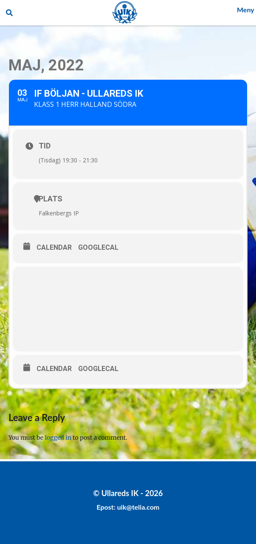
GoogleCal (98, 247)
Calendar (54, 247)
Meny (245, 10)
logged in (58, 437)
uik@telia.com (138, 507)
